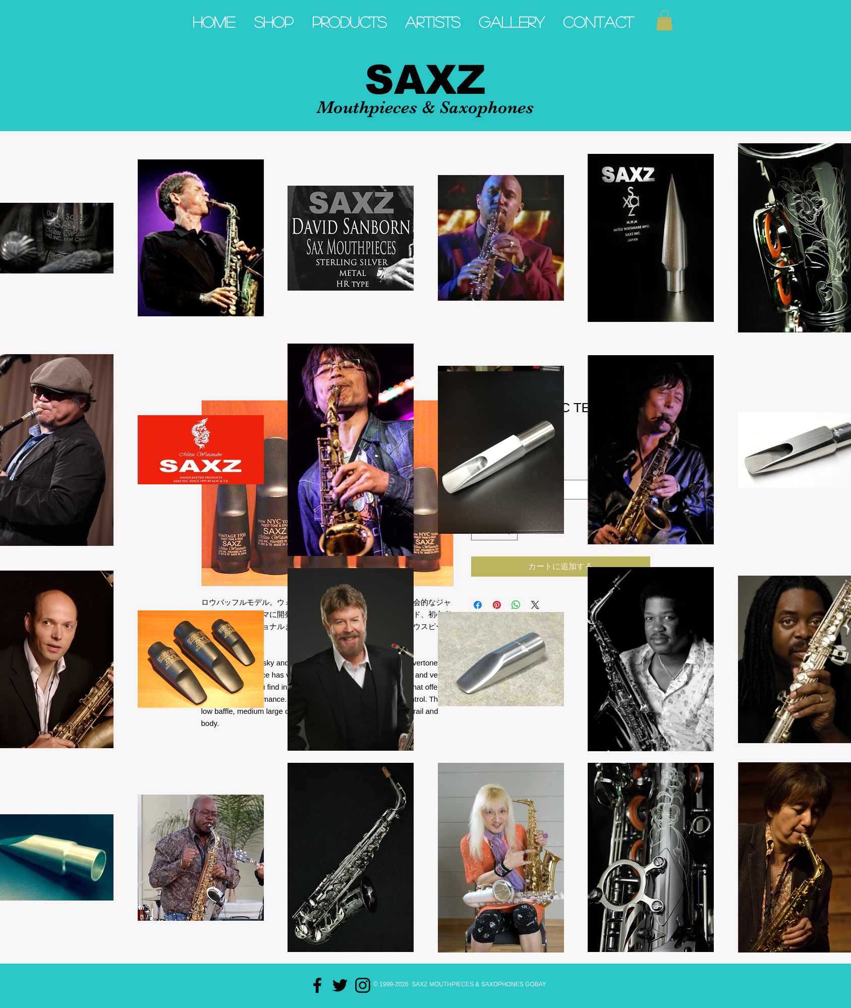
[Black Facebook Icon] (317, 985)
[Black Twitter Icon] (340, 985)
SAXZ (425, 80)
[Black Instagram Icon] (363, 985)
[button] (664, 20)
